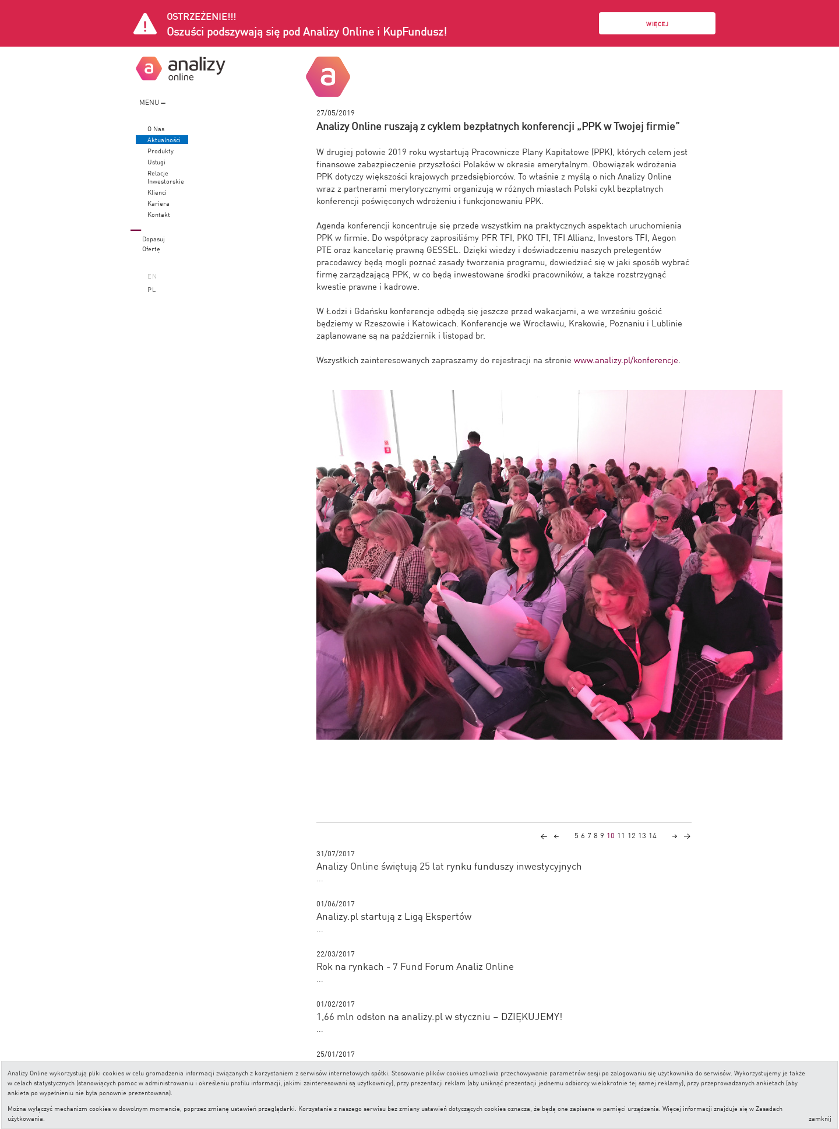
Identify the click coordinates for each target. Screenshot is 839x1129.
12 (632, 834)
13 (642, 834)
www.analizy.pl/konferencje (626, 359)
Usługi (156, 161)
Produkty (160, 150)
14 (652, 834)
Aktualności (164, 139)
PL (151, 289)
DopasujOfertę (153, 243)
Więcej (657, 23)
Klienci (157, 192)
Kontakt (158, 214)
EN (152, 275)
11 (621, 834)
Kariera (158, 203)
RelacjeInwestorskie (165, 176)
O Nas (155, 128)
